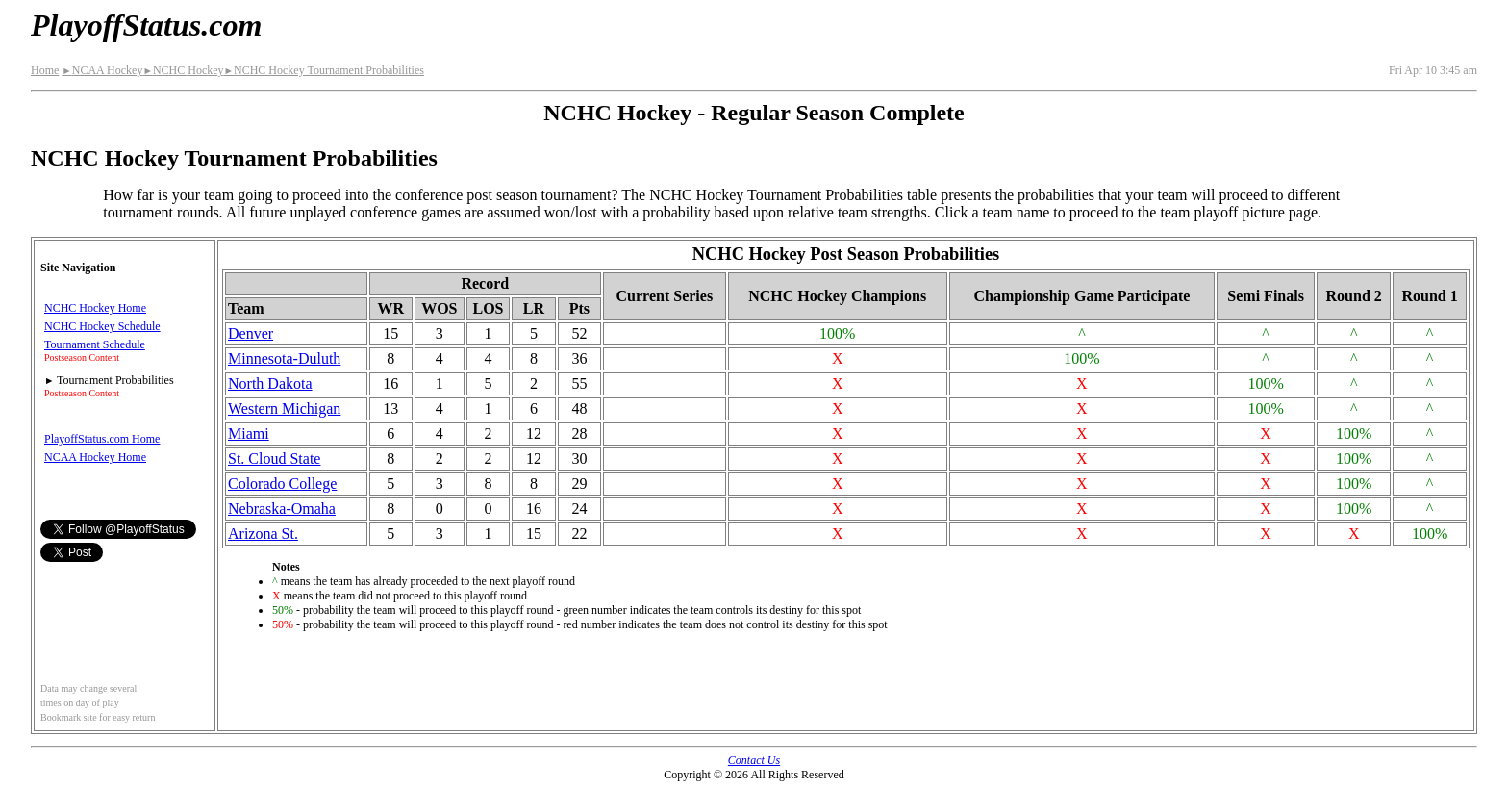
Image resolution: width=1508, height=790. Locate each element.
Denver (250, 333)
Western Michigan (284, 408)
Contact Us (754, 760)
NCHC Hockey (182, 70)
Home (45, 70)
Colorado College (282, 483)
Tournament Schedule (94, 344)
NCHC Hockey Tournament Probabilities (324, 70)
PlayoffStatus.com (146, 25)
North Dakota (270, 383)
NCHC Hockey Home (95, 308)
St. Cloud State (274, 458)
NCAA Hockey (102, 70)
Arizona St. (263, 533)
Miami (248, 433)
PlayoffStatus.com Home (102, 439)
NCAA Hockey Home (95, 457)
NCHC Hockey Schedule (102, 326)
